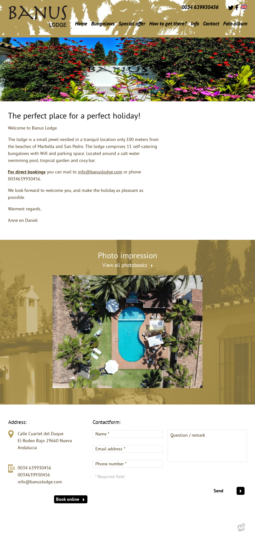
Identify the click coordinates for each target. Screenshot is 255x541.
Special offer (132, 23)
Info (195, 24)
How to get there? (168, 23)
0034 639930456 (34, 468)
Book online (70, 499)
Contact (211, 23)
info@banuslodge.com (100, 172)
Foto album (235, 23)
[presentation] (209, 477)
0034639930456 (34, 475)
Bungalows (103, 23)
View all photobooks (127, 265)
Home (81, 23)
